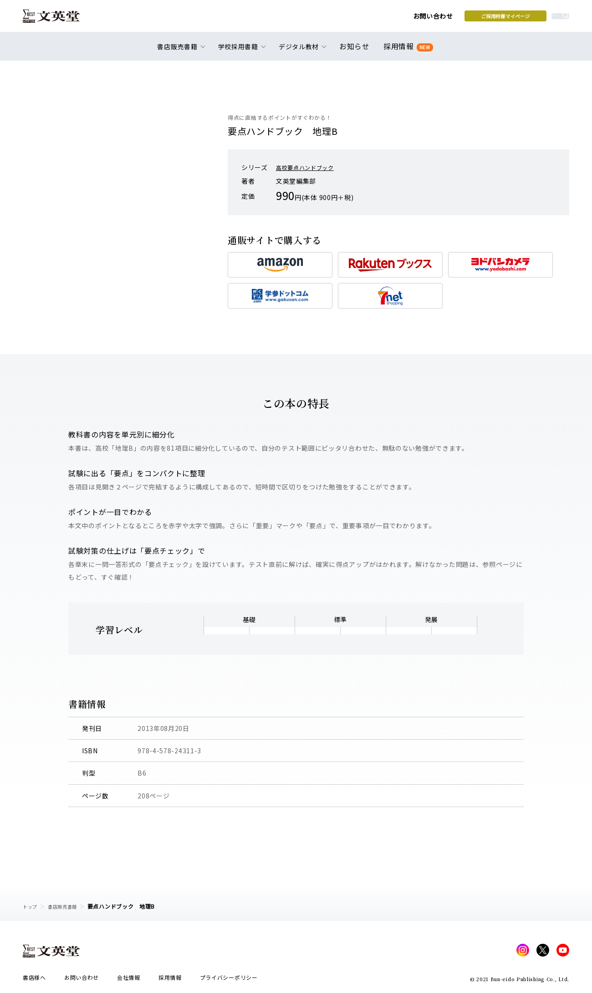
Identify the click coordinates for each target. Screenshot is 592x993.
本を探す (528, 18)
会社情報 (128, 980)
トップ (31, 906)
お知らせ (356, 51)
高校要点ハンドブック (309, 167)
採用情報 (406, 51)
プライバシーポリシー (229, 980)
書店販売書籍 (68, 906)
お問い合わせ (365, 19)
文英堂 (58, 19)
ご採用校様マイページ (437, 18)
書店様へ (34, 980)
